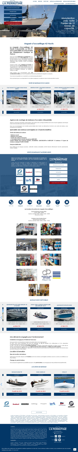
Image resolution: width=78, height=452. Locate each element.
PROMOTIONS (13, 11)
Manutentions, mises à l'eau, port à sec (54, 417)
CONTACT (13, 19)
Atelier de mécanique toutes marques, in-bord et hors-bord (22, 417)
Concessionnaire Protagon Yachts (17, 421)
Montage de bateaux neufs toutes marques (48, 418)
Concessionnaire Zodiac (55, 419)
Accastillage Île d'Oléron (40, 417)
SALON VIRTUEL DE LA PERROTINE (13, 23)
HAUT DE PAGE (39, 412)
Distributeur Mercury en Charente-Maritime (40, 419)
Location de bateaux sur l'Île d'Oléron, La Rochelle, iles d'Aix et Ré (24, 415)
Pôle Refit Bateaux (61, 421)
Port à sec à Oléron (63, 416)
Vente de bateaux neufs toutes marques (23, 416)
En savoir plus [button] (15, 450)
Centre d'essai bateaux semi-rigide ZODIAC (38, 420)
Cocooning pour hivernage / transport (23, 419)
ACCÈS (58, 179)
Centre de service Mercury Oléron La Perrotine (49, 422)
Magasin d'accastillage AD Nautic (22, 420)
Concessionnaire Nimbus (52, 421)
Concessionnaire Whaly (41, 421)
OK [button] (74, 449)
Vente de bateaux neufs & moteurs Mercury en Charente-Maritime (45, 416)
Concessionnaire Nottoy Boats (30, 421)
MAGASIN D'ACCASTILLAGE (13, 7)
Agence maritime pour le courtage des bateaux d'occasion (28, 422)
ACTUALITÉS (13, 15)
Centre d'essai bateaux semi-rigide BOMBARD (58, 420)
